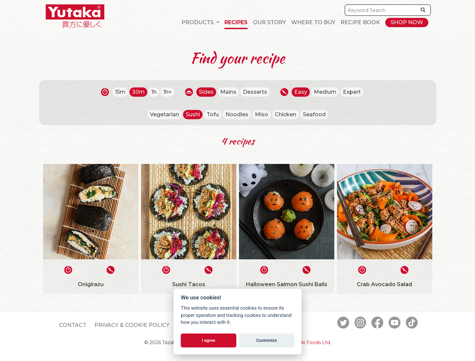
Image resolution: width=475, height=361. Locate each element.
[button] (200, 22)
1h (154, 92)
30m (138, 92)
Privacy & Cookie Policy (131, 325)
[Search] (380, 10)
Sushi (193, 114)
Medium (325, 92)
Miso (261, 114)
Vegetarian (164, 114)
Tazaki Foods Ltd (310, 342)
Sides (206, 92)
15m (120, 92)
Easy (300, 92)
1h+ (167, 92)
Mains (228, 92)
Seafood (314, 114)
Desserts (255, 92)
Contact (72, 325)
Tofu (213, 114)
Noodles (236, 114)
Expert (352, 92)
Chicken (285, 114)
